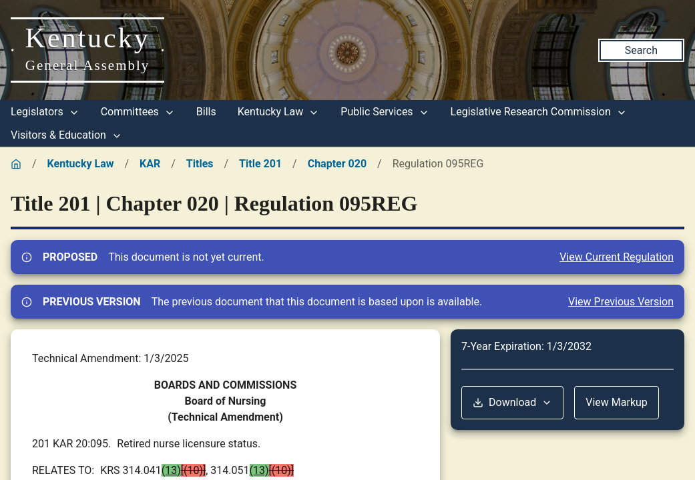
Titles (200, 163)
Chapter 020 (337, 163)
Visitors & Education (66, 135)
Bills (206, 111)
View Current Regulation (616, 257)
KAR (150, 163)
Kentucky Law (279, 111)
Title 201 (260, 163)
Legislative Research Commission (539, 111)
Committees (138, 111)
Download (512, 402)
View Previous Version (621, 301)
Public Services (384, 111)
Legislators (45, 111)
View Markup (617, 402)
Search (641, 50)
